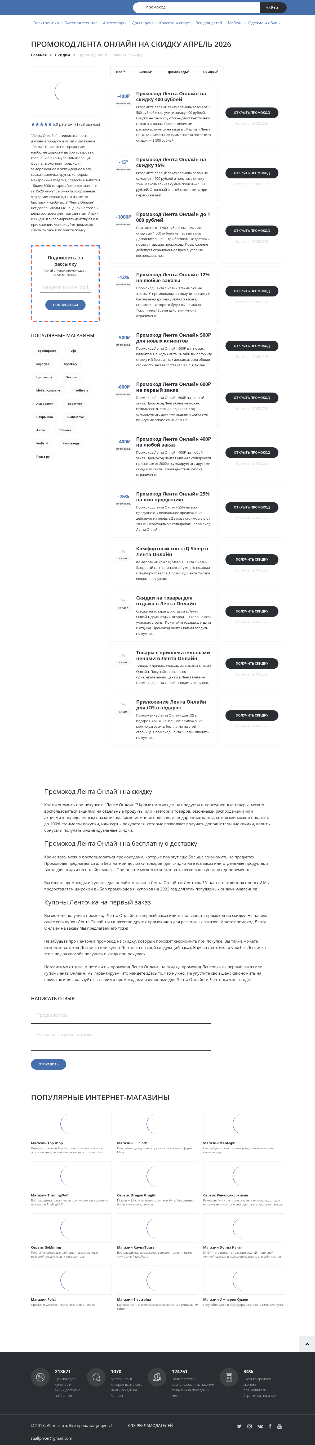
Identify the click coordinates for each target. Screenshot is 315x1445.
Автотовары (114, 22)
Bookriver (75, 404)
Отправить (49, 1064)
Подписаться (65, 305)
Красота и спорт (174, 22)
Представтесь (52, 1014)
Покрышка (44, 417)
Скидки (62, 54)
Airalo (40, 430)
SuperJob (43, 364)
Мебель (235, 22)
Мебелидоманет (49, 390)
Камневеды (71, 443)
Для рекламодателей (150, 1425)
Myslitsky (70, 364)
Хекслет (72, 377)
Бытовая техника (80, 22)
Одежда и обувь (264, 22)
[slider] (41, 124)
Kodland (42, 443)
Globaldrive (75, 417)
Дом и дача (143, 22)
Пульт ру (43, 456)
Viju (73, 351)
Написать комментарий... (65, 1034)
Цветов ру (44, 377)
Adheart (82, 390)
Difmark (65, 430)
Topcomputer (46, 351)
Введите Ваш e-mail (65, 287)
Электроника (46, 22)
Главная (39, 54)
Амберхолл (45, 404)
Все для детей (209, 22)
